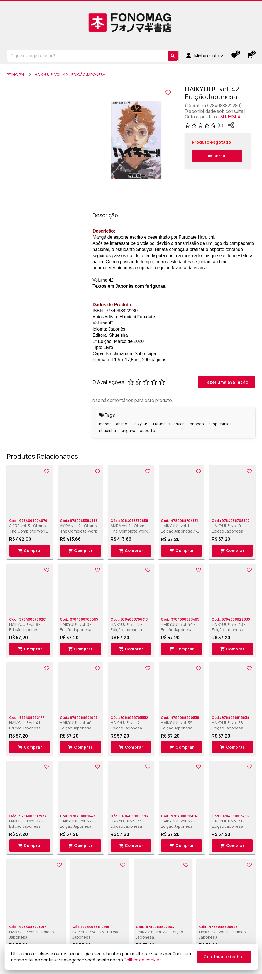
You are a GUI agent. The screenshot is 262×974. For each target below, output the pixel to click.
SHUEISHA (230, 117)
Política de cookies (143, 960)
